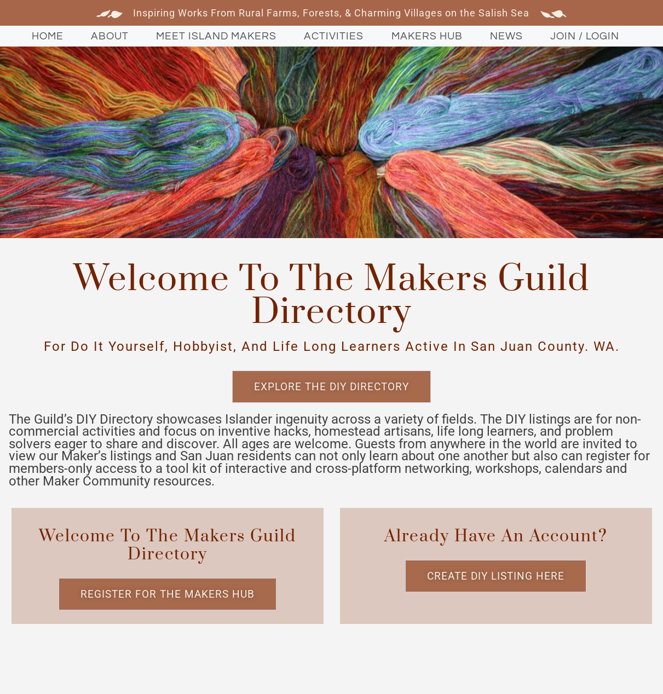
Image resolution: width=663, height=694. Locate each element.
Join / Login (584, 36)
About (110, 36)
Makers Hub (427, 36)
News (506, 36)
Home (48, 36)
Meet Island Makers (216, 36)
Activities (334, 36)
